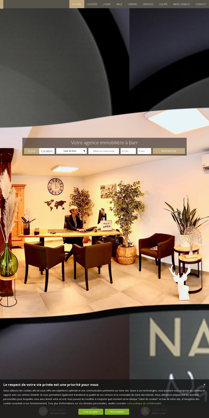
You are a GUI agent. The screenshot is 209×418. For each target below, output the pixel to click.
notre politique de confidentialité (144, 403)
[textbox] (103, 151)
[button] (31, 151)
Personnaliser (117, 411)
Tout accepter (90, 411)
